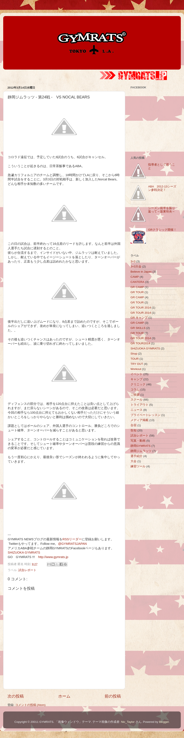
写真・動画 (138, 440)
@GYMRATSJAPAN (72, 543)
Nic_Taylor (128, 721)
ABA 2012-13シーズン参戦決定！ (162, 188)
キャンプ (136, 379)
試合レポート (27, 570)
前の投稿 (113, 696)
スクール (136, 399)
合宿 (134, 425)
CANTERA (137, 282)
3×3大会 (136, 266)
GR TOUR (137, 292)
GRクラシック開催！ (162, 229)
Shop (134, 353)
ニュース (136, 409)
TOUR (135, 358)
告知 (134, 430)
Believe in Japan (141, 271)
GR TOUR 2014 (141, 307)
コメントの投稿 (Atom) (30, 705)
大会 (134, 461)
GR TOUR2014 (140, 343)
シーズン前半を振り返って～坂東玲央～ (161, 209)
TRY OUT (137, 363)
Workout (136, 369)
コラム (135, 389)
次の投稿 (15, 696)
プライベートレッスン (145, 415)
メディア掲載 (139, 420)
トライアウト (139, 404)
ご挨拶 (135, 394)
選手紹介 (136, 456)
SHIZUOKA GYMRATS (24, 552)
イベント (136, 374)
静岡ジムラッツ (141, 451)
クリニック (138, 384)
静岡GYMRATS (141, 445)
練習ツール (138, 466)
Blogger (164, 721)
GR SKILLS (138, 328)
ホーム (64, 696)
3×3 (133, 261)
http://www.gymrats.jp (53, 557)
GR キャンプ (139, 317)
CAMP (135, 276)
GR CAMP (137, 287)
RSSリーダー (72, 539)
